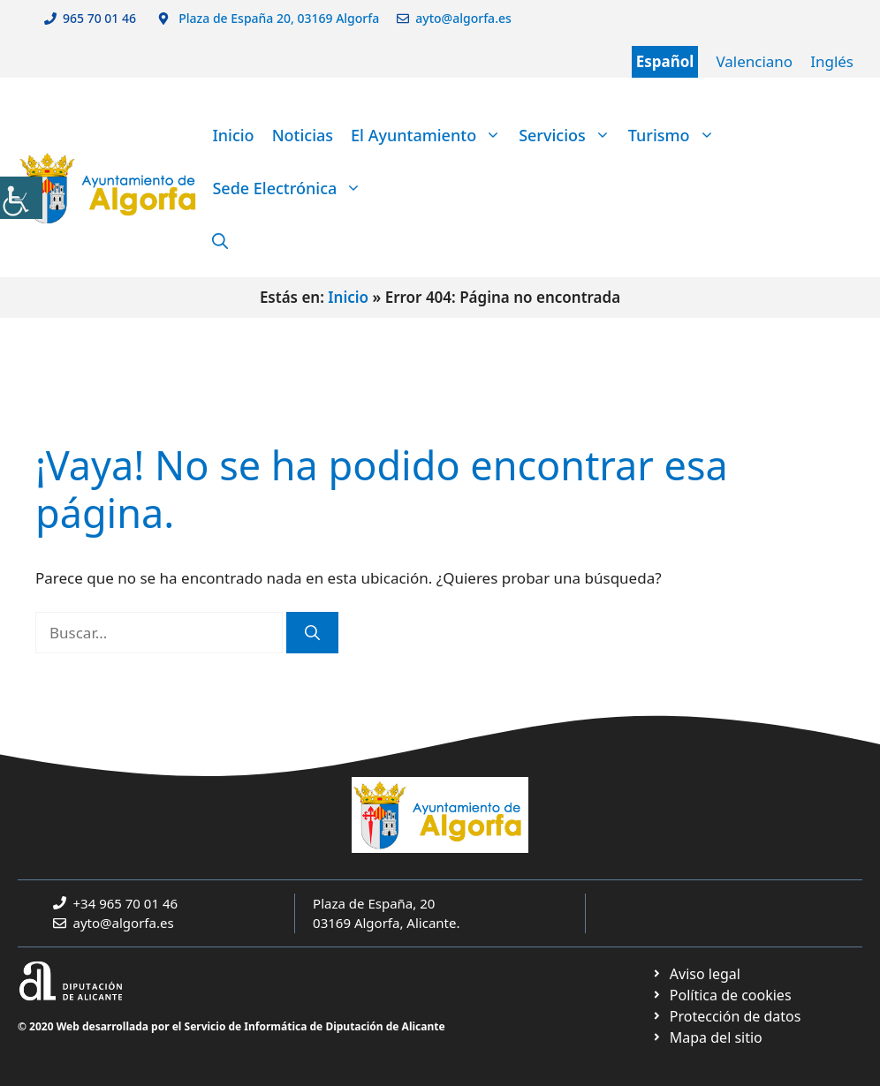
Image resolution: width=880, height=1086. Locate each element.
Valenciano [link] (754, 61)
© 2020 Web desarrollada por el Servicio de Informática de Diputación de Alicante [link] (231, 1026)
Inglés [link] (831, 61)
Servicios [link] (569, 135)
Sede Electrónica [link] (291, 188)
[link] (21, 198)
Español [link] (665, 61)
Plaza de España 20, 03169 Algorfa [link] (278, 18)
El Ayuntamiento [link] (430, 135)
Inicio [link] (233, 135)
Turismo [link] (676, 135)
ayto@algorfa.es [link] (466, 18)
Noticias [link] (302, 135)
